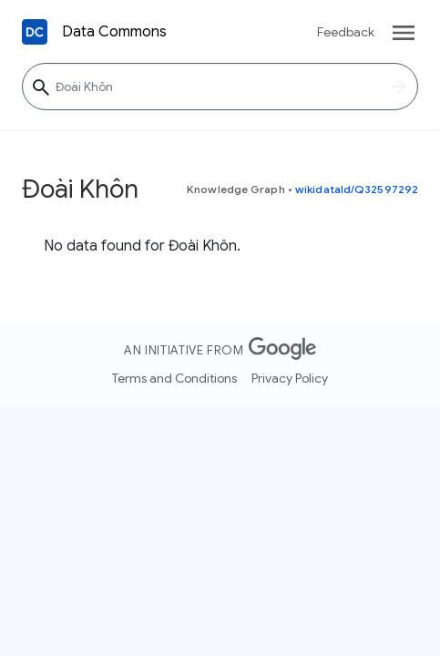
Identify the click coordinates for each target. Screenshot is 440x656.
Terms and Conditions (174, 378)
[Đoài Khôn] (220, 86)
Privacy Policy (289, 378)
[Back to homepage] (34, 32)
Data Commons (114, 32)
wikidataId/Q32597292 (356, 189)
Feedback (345, 32)
